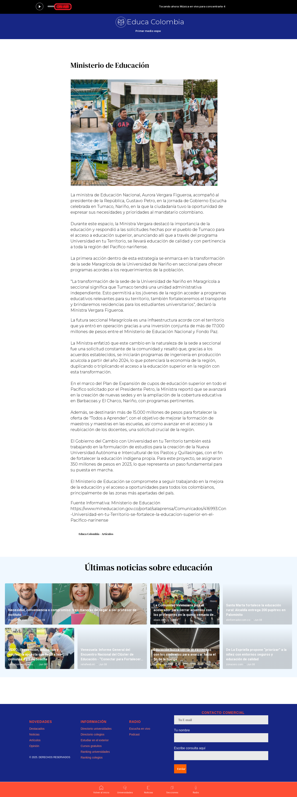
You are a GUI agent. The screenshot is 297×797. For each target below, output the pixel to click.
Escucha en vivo (139, 728)
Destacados (37, 728)
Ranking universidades (95, 751)
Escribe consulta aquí (190, 748)
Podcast (134, 734)
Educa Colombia (155, 21)
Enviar (181, 769)
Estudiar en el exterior (95, 740)
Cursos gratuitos (91, 746)
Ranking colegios (92, 757)
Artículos (34, 740)
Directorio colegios (92, 734)
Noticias (34, 734)
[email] (221, 719)
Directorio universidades (96, 728)
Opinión (34, 746)
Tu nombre (182, 730)
